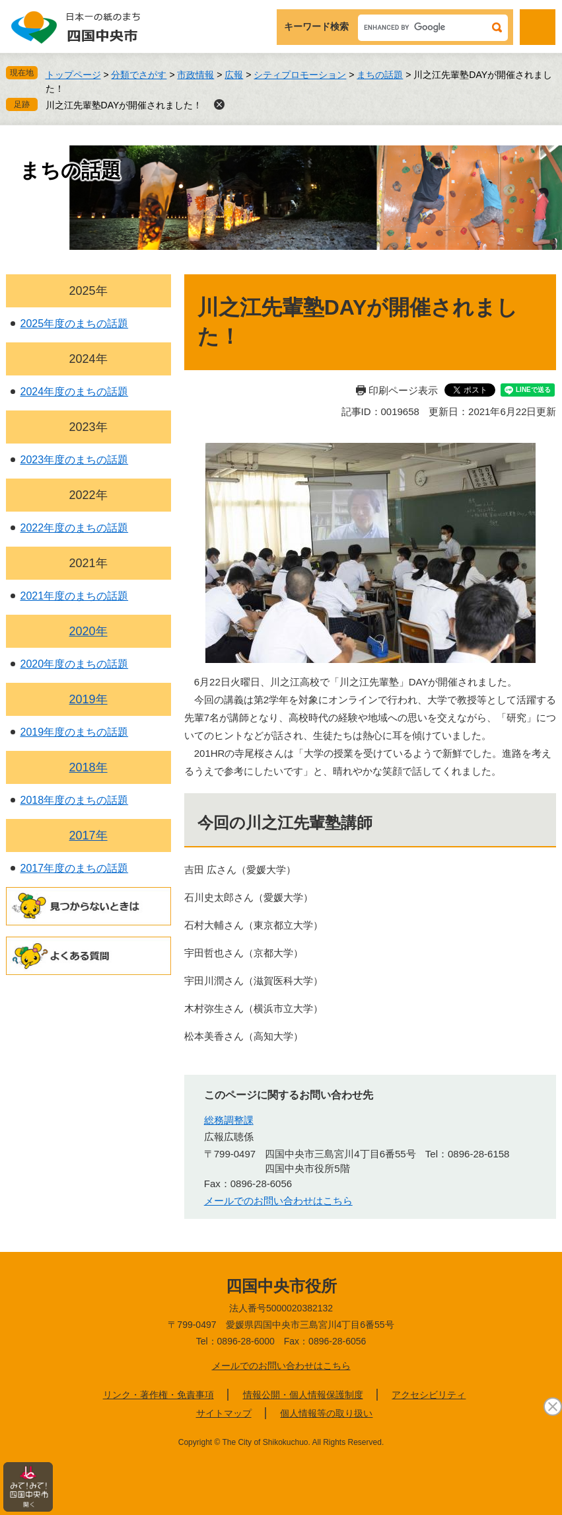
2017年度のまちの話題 (74, 868)
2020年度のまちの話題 (74, 664)
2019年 (88, 699)
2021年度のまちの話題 (74, 596)
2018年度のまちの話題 (74, 800)
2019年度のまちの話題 (74, 732)
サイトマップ (224, 1413)
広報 (234, 74)
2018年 (88, 767)
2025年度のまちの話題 (74, 323)
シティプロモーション (300, 74)
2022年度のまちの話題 (74, 527)
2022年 (88, 495)
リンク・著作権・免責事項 (158, 1394)
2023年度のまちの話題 (74, 459)
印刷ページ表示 (403, 390)
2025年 (88, 290)
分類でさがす (138, 74)
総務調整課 (229, 1120)
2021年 (88, 563)
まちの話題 (380, 74)
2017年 (88, 835)
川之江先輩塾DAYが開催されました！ (124, 105)
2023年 (88, 427)
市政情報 (195, 74)
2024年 (88, 359)
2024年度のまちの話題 (74, 391)
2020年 (88, 631)
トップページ (73, 74)
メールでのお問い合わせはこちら (278, 1200)
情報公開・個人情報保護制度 (303, 1394)
